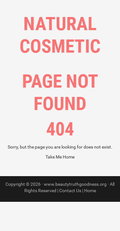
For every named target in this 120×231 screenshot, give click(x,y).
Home (90, 190)
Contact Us (70, 190)
